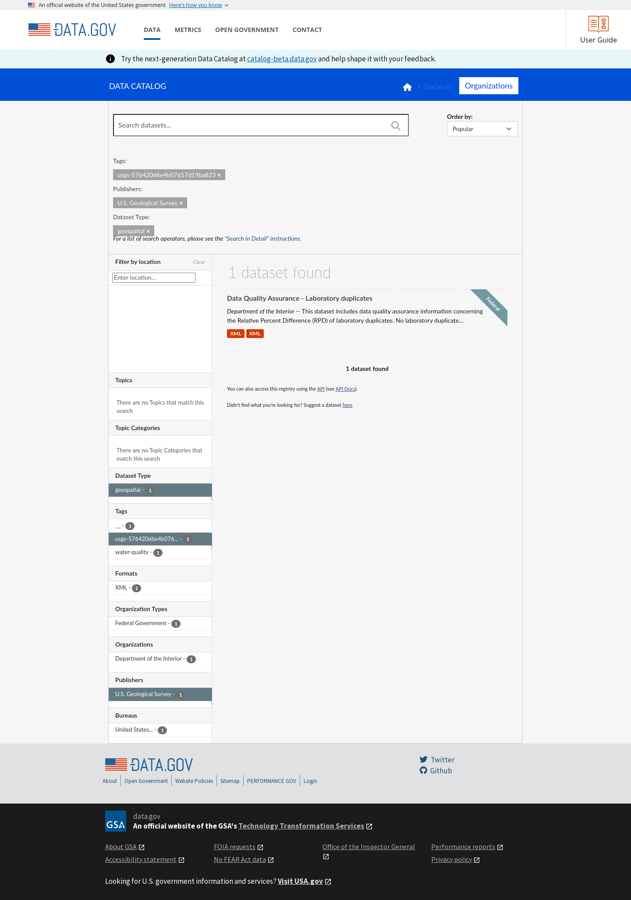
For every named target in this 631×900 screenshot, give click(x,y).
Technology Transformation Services (301, 826)
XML (235, 333)
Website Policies (194, 781)
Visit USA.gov (300, 881)
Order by (459, 116)
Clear (199, 262)
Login (310, 781)
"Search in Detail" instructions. (263, 238)
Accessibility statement (141, 859)
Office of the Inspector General (369, 846)
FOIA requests (234, 846)
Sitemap (230, 781)
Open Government (146, 781)
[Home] (72, 29)
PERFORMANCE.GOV (271, 781)
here (347, 405)
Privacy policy (451, 859)
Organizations (489, 85)
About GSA (121, 846)
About (110, 781)
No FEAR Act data (240, 859)
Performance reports (463, 846)
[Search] (395, 125)
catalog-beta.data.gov (282, 59)
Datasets (438, 86)
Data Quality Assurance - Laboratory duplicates (299, 298)
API (321, 388)
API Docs (345, 388)
